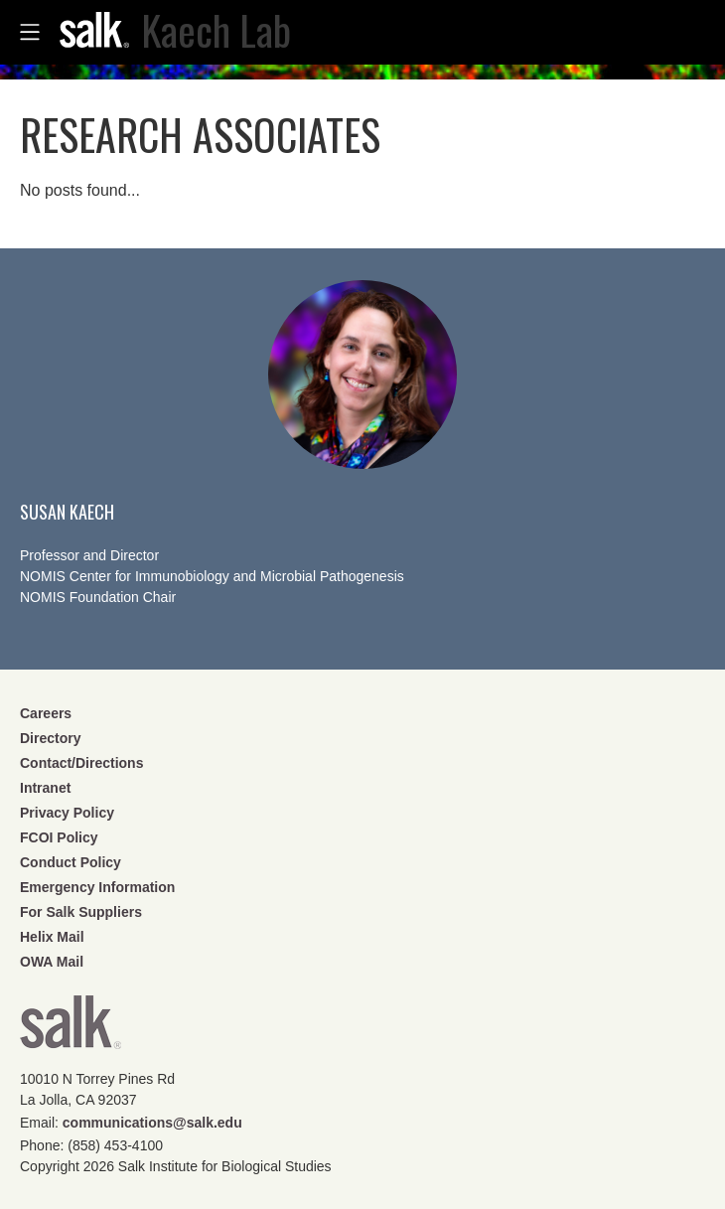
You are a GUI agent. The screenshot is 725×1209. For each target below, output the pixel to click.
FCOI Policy (59, 837)
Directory (50, 738)
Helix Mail (52, 937)
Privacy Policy (67, 813)
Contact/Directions (81, 763)
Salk (70, 1028)
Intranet (45, 788)
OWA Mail (51, 962)
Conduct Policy (70, 862)
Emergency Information (97, 887)
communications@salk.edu (152, 1123)
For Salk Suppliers (81, 912)
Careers (46, 713)
